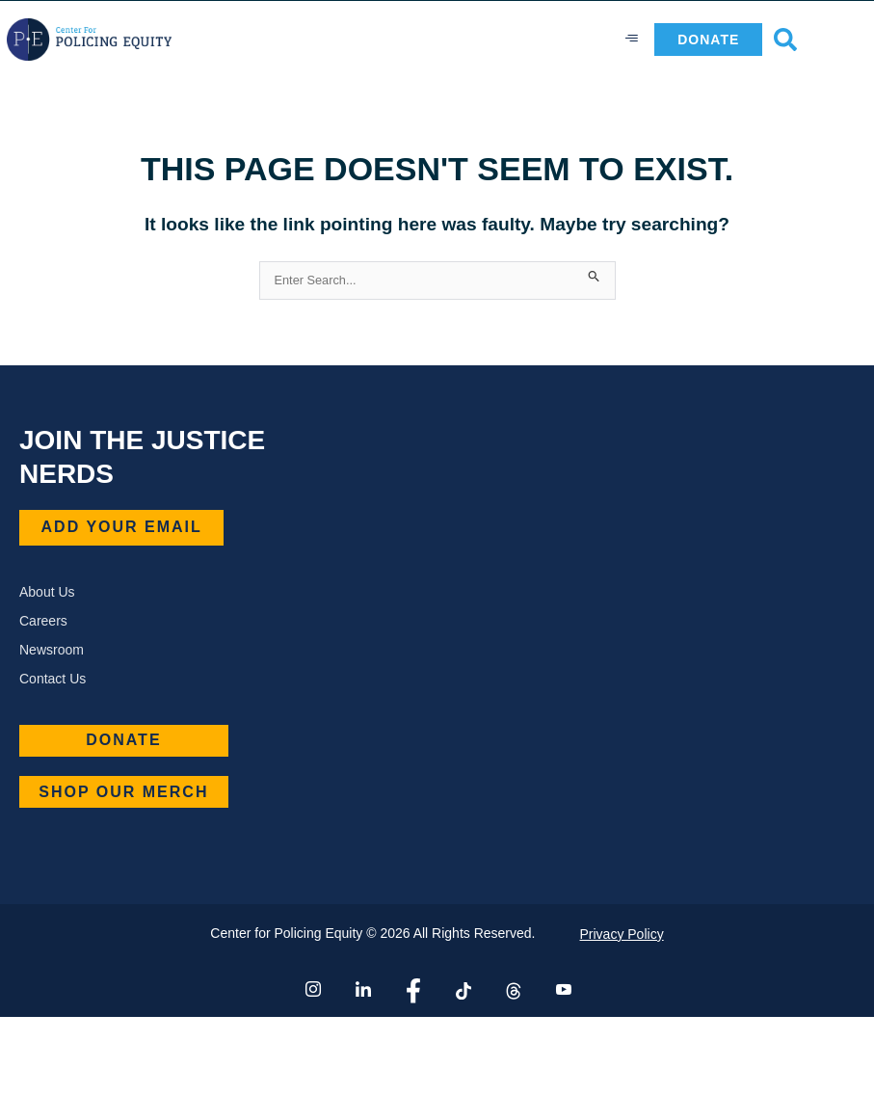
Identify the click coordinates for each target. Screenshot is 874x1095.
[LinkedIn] (362, 990)
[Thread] (512, 990)
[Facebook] (412, 990)
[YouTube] (562, 990)
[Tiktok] (461, 990)
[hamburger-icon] (632, 39)
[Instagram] (312, 990)
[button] (785, 39)
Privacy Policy (622, 934)
